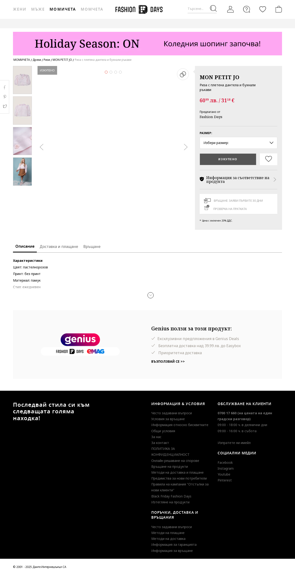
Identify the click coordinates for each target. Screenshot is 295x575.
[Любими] (262, 9)
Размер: (206, 133)
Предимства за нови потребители (179, 478)
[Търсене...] (202, 9)
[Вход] (230, 9)
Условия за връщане (168, 419)
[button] (151, 295)
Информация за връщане (172, 550)
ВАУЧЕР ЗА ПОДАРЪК (113, 23)
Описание (24, 246)
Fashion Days (211, 116)
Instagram (226, 468)
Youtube (224, 474)
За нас (156, 437)
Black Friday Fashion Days (171, 496)
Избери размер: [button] (238, 142)
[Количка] (278, 9)
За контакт (160, 442)
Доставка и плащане (59, 246)
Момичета (63, 9)
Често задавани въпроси (171, 413)
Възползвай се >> (168, 361)
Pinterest (225, 480)
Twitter (4, 106)
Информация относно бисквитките (179, 425)
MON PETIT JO (219, 77)
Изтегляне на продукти (170, 502)
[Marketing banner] (147, 41)
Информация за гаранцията (174, 544)
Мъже (38, 9)
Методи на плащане (168, 532)
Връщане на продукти (169, 466)
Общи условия (163, 431)
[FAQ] (246, 9)
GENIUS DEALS (147, 23)
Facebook (225, 462)
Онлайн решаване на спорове (175, 460)
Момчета (92, 9)
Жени (19, 9)
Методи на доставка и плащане (177, 472)
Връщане (92, 246)
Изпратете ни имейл (234, 442)
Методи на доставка (168, 538)
